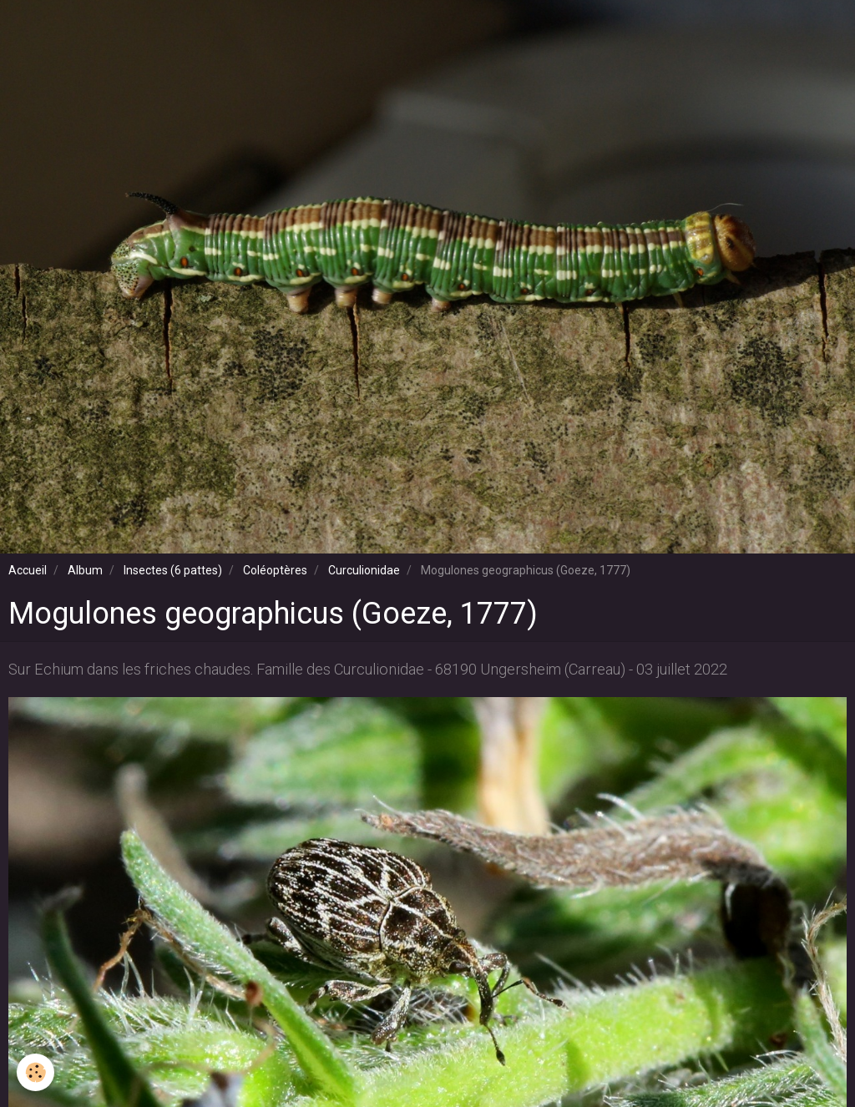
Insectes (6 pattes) (173, 570)
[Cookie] (35, 1072)
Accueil (27, 570)
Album (85, 570)
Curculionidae (364, 570)
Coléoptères (275, 570)
